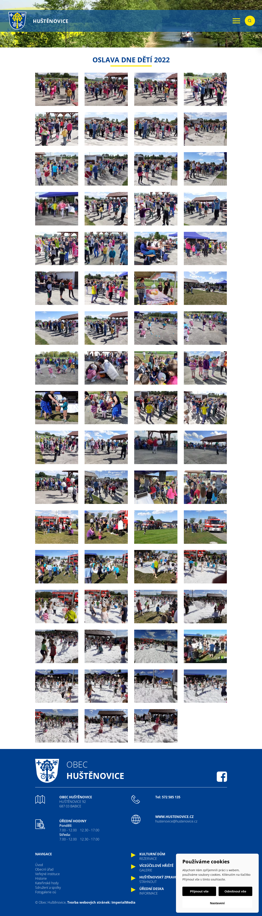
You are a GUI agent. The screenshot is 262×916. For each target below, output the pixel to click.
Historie (41, 878)
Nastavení (217, 903)
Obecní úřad (44, 869)
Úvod (39, 865)
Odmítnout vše (235, 891)
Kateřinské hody (47, 883)
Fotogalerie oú (45, 892)
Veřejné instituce (47, 874)
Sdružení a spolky (48, 887)
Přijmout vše (199, 891)
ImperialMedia (123, 902)
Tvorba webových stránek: (89, 902)
